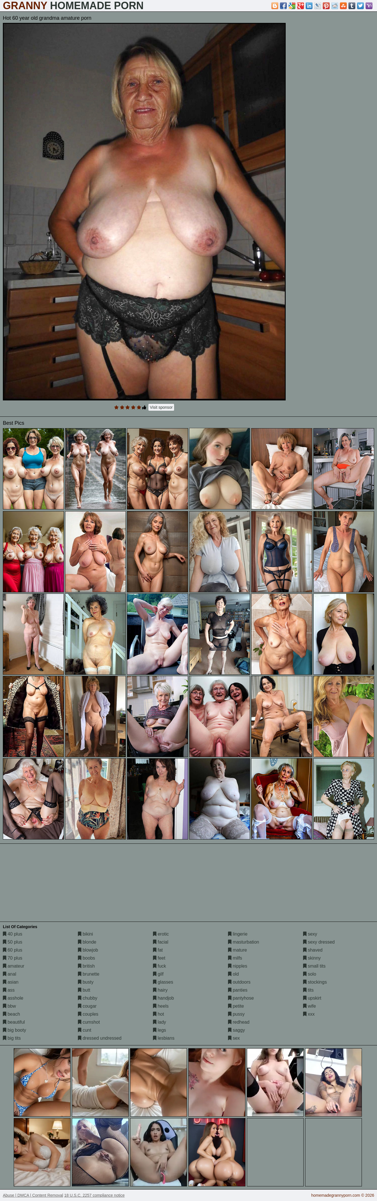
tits (308, 990)
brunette (88, 974)
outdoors (239, 982)
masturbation (243, 942)
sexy (310, 934)
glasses (163, 982)
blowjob (88, 950)
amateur (13, 966)
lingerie (237, 934)
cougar (87, 1006)
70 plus (12, 958)
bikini (85, 934)
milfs (235, 958)
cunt (84, 1030)
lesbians (163, 1038)
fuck (159, 966)
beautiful (14, 1022)
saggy (236, 1030)
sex (234, 1038)
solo (309, 974)
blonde (87, 942)
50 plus (12, 942)
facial (160, 942)
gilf (158, 974)
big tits (12, 1038)
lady (159, 1022)
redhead (238, 1022)
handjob (163, 998)
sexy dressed (319, 942)
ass (9, 990)
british (86, 966)
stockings (315, 982)
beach (11, 1014)
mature (237, 950)
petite (236, 1006)
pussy (236, 1014)
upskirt (312, 998)
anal (9, 974)
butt (84, 990)
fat (158, 950)
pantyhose (241, 998)
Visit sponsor (161, 407)
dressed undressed (100, 1038)
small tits (314, 966)
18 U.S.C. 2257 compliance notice (94, 1195)
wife (309, 1006)
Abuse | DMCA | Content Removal (33, 1195)
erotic (161, 934)
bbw (9, 1006)
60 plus (12, 950)
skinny (312, 958)
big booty (14, 1030)
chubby (87, 998)
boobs (86, 958)
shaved (312, 950)
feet (159, 958)
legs (159, 1030)
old (233, 974)
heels (161, 1006)
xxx (308, 1014)
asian (11, 982)
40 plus (12, 934)
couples (88, 1014)
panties (237, 990)
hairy (160, 990)
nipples (237, 966)
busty (86, 982)
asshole (13, 998)
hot (158, 1014)
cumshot (89, 1022)
